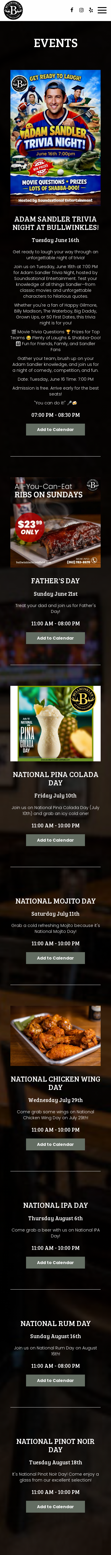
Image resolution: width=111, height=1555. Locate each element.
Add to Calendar (55, 430)
